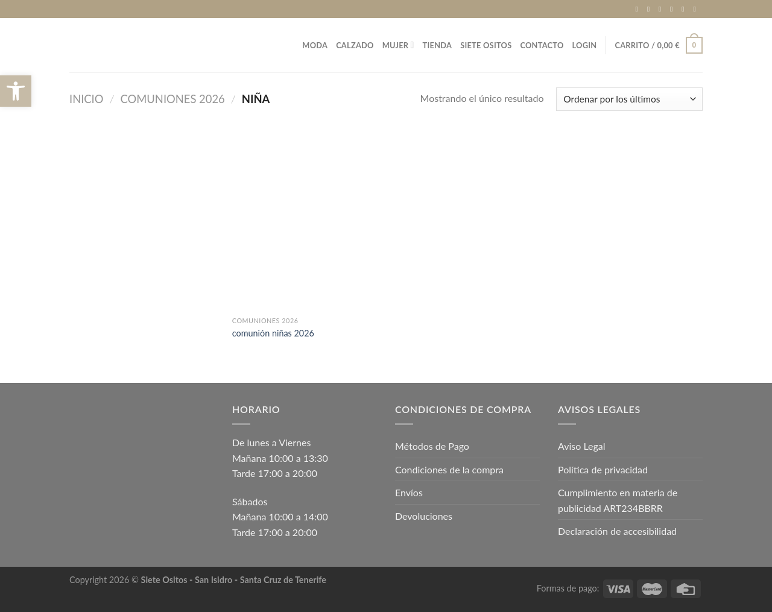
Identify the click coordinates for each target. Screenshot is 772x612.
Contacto (541, 45)
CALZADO (355, 45)
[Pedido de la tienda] (629, 99)
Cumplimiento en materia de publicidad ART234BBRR (617, 500)
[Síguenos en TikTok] (662, 9)
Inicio (86, 99)
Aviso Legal (582, 446)
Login (584, 45)
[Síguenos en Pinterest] (696, 9)
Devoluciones (423, 516)
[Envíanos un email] (673, 9)
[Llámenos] (685, 9)
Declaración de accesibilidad (617, 531)
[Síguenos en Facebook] (638, 9)
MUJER (398, 45)
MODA (314, 45)
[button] (15, 91)
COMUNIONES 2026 (173, 99)
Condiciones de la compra (449, 469)
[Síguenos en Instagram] (650, 9)
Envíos (409, 492)
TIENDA (437, 45)
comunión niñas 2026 (273, 333)
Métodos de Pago (432, 446)
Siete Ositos (485, 45)
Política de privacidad (603, 469)
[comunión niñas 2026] (306, 221)
